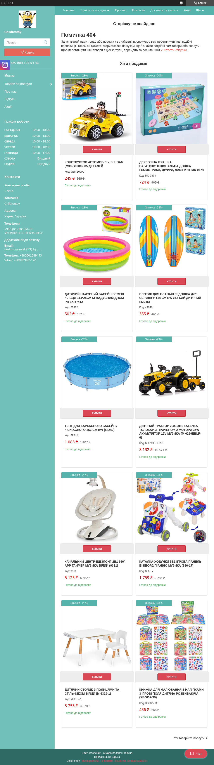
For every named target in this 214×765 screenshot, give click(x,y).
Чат (196, 754)
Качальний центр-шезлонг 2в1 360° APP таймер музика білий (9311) (95, 563)
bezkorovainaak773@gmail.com (22, 249)
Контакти (138, 10)
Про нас (10, 91)
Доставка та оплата (164, 10)
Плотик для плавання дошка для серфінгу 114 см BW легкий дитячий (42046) (170, 298)
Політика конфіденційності (131, 760)
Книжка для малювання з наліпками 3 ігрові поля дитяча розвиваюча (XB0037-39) (171, 693)
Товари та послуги (18, 84)
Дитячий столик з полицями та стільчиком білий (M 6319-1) (92, 691)
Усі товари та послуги (189, 738)
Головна (68, 10)
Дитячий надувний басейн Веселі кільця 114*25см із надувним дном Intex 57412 (94, 298)
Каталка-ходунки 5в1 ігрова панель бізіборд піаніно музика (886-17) (170, 563)
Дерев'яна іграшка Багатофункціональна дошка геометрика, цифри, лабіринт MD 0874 (171, 166)
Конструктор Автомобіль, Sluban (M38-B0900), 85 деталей (94, 164)
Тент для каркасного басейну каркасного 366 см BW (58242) (91, 428)
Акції (8, 106)
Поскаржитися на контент (97, 760)
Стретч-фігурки (175, 50)
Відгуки (9, 99)
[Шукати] (45, 42)
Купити (97, 149)
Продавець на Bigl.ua (107, 756)
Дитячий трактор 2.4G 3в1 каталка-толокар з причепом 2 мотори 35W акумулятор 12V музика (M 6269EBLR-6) (170, 431)
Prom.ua (127, 753)
